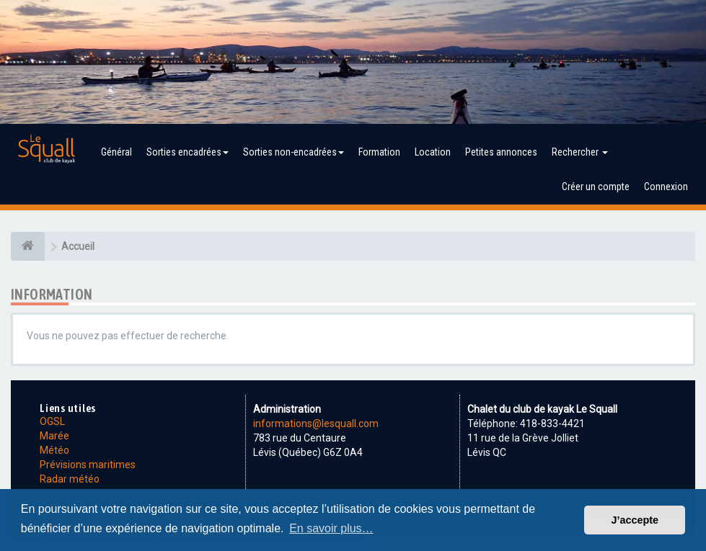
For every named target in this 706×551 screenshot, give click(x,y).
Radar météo (70, 479)
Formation (379, 152)
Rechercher (580, 152)
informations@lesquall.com (316, 423)
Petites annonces (501, 152)
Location (433, 152)
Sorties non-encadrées (293, 152)
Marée (54, 436)
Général (116, 152)
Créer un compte (596, 186)
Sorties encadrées (187, 152)
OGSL (52, 421)
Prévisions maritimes (88, 464)
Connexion (666, 186)
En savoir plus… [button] (331, 528)
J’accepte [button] (634, 520)
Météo (54, 450)
